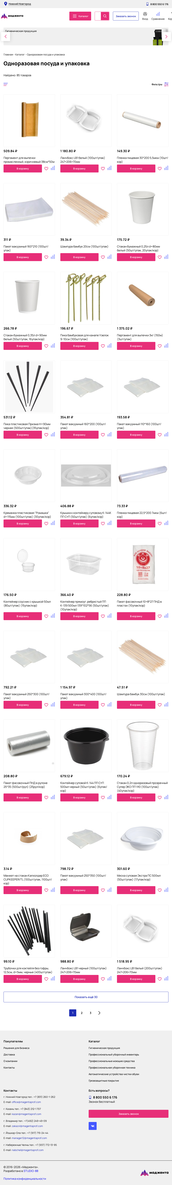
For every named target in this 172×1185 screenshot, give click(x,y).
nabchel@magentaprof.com (28, 1150)
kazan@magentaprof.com (26, 1114)
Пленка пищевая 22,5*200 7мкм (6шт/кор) (142, 515)
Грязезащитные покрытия (104, 1080)
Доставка (9, 1054)
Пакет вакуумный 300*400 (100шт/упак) (83, 696)
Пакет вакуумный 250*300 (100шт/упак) (26, 696)
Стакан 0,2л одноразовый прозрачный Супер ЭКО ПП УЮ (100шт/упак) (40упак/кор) (142, 787)
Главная (8, 54)
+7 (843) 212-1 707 (31, 1109)
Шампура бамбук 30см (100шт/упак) (141, 694)
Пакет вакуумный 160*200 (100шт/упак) (83, 426)
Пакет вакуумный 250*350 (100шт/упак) (83, 877)
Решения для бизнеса (16, 1048)
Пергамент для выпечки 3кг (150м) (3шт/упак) (140, 337)
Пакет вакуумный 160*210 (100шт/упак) (26, 248)
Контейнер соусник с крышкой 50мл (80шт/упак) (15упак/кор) (27, 603)
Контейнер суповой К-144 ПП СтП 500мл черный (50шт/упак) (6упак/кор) (83, 787)
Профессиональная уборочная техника (112, 1067)
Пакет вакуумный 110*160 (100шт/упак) (139, 426)
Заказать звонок (126, 16)
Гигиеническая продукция (104, 1048)
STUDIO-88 (31, 1171)
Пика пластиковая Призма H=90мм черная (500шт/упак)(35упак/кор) (27, 426)
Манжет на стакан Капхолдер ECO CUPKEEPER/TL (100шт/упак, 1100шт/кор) (28, 879)
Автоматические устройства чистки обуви (114, 1074)
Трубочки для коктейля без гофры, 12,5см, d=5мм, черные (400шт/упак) (28, 970)
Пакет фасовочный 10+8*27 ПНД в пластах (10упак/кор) (139, 603)
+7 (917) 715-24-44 (37, 1133)
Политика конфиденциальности (25, 1179)
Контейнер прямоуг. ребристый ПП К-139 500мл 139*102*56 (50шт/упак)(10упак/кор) (84, 605)
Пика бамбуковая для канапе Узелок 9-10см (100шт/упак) (84, 337)
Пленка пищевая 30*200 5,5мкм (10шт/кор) (142, 160)
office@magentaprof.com (26, 1102)
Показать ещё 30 (86, 997)
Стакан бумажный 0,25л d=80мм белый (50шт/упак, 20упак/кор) (138, 248)
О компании (10, 1061)
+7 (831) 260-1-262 (44, 1097)
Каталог (20, 54)
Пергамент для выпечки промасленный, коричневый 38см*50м (29, 160)
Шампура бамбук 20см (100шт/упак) (84, 246)
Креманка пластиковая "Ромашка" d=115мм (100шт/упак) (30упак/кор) (27, 515)
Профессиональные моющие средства (112, 1061)
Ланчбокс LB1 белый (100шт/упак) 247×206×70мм (82, 160)
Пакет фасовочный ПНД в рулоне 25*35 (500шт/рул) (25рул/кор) (25, 785)
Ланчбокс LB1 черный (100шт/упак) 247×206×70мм (83, 970)
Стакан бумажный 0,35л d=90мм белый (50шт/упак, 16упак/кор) (25, 337)
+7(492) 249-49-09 (35, 1121)
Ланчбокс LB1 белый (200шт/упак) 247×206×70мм (139, 970)
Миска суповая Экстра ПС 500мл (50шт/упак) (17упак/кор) (139, 877)
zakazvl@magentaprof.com (27, 1126)
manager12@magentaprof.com (29, 1138)
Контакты (9, 1067)
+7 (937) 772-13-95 (46, 1145)
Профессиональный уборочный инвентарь (114, 1054)
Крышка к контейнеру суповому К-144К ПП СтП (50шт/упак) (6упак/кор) (85, 515)
